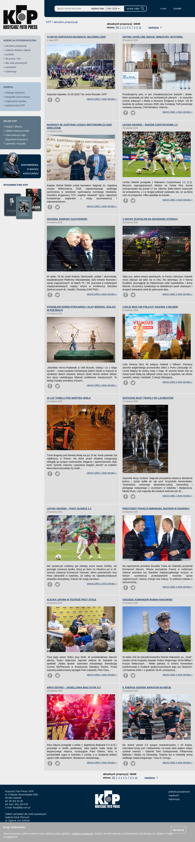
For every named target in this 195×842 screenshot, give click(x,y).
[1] (117, 27)
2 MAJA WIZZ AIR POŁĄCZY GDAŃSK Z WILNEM (150, 307)
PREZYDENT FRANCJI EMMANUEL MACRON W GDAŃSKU (156, 508)
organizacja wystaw (15, 101)
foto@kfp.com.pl (21, 807)
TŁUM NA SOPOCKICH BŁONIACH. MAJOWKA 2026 (76, 36)
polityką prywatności (82, 833)
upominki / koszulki (15, 143)
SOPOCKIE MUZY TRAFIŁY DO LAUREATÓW (148, 398)
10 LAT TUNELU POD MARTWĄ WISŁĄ (69, 398)
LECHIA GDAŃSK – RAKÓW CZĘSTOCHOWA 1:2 (150, 124)
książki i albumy (13, 126)
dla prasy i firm (13, 58)
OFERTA (8, 87)
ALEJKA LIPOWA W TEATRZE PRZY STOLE (71, 599)
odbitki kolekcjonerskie (17, 130)
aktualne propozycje (16, 46)
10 (140, 27)
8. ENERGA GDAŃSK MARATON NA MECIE (147, 687)
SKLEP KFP (10, 121)
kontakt (177, 8)
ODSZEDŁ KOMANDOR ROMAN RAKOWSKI (147, 599)
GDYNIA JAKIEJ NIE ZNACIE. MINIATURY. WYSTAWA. (153, 36)
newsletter (10, 67)
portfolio (9, 54)
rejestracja (11, 71)
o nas (163, 8)
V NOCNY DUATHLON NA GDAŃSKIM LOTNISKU (150, 219)
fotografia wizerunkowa (17, 97)
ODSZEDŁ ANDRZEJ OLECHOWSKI (67, 219)
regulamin (174, 795)
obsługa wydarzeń (15, 92)
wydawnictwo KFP (15, 105)
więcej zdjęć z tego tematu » (102, 99)
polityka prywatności (179, 791)
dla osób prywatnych (16, 63)
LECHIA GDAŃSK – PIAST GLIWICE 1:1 (69, 508)
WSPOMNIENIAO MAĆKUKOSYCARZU (29, 169)
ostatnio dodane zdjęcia (18, 50)
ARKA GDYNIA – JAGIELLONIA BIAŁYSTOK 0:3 (74, 687)
